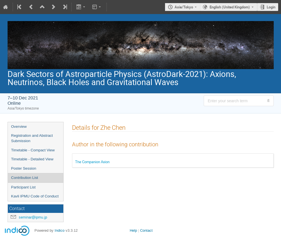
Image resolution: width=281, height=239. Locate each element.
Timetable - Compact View (33, 150)
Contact (146, 230)
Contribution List (24, 178)
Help (133, 230)
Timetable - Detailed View (32, 159)
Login (271, 7)
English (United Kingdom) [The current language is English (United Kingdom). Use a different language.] (230, 7)
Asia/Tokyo (184, 7)
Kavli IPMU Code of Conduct (35, 196)
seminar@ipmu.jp (33, 217)
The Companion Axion (92, 161)
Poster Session (23, 168)
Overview (19, 126)
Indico (59, 230)
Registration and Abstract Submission (32, 138)
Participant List (23, 187)
